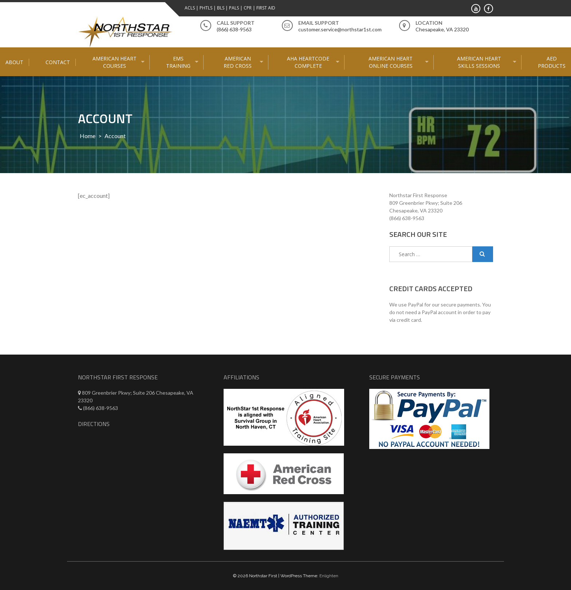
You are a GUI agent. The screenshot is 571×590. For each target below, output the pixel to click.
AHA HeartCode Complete (308, 62)
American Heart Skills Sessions (479, 62)
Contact (58, 62)
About (14, 62)
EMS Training (178, 62)
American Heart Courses (114, 62)
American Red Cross (238, 62)
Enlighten (328, 575)
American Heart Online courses (391, 62)
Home (87, 135)
